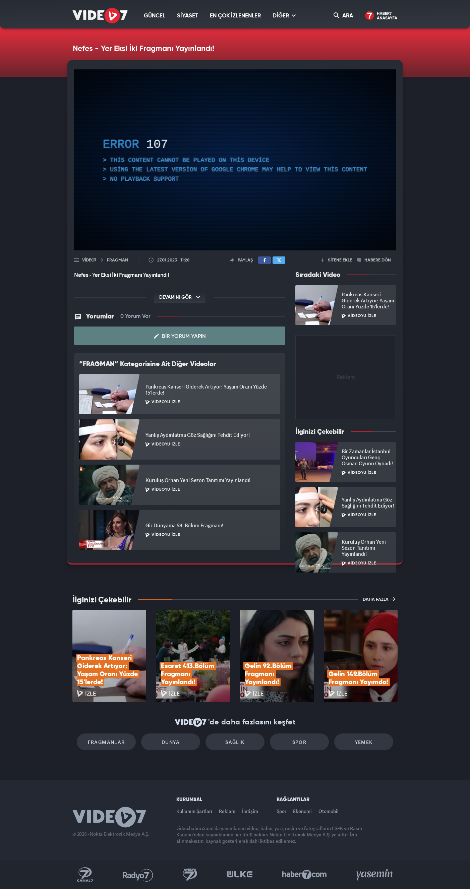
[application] (235, 159)
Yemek (364, 742)
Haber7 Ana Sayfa (381, 16)
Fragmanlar (106, 742)
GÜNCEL (154, 16)
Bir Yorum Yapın (180, 336)
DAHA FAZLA (379, 599)
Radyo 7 (138, 874)
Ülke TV (240, 874)
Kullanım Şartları (194, 811)
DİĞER (284, 15)
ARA (343, 15)
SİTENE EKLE (336, 260)
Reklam (227, 811)
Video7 (89, 260)
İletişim (250, 811)
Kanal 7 (84, 874)
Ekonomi (302, 811)
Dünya (171, 742)
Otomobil (328, 811)
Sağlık (234, 742)
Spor (299, 742)
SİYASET (187, 16)
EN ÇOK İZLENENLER (235, 16)
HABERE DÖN (374, 260)
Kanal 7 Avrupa (190, 874)
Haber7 (304, 874)
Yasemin (375, 874)
